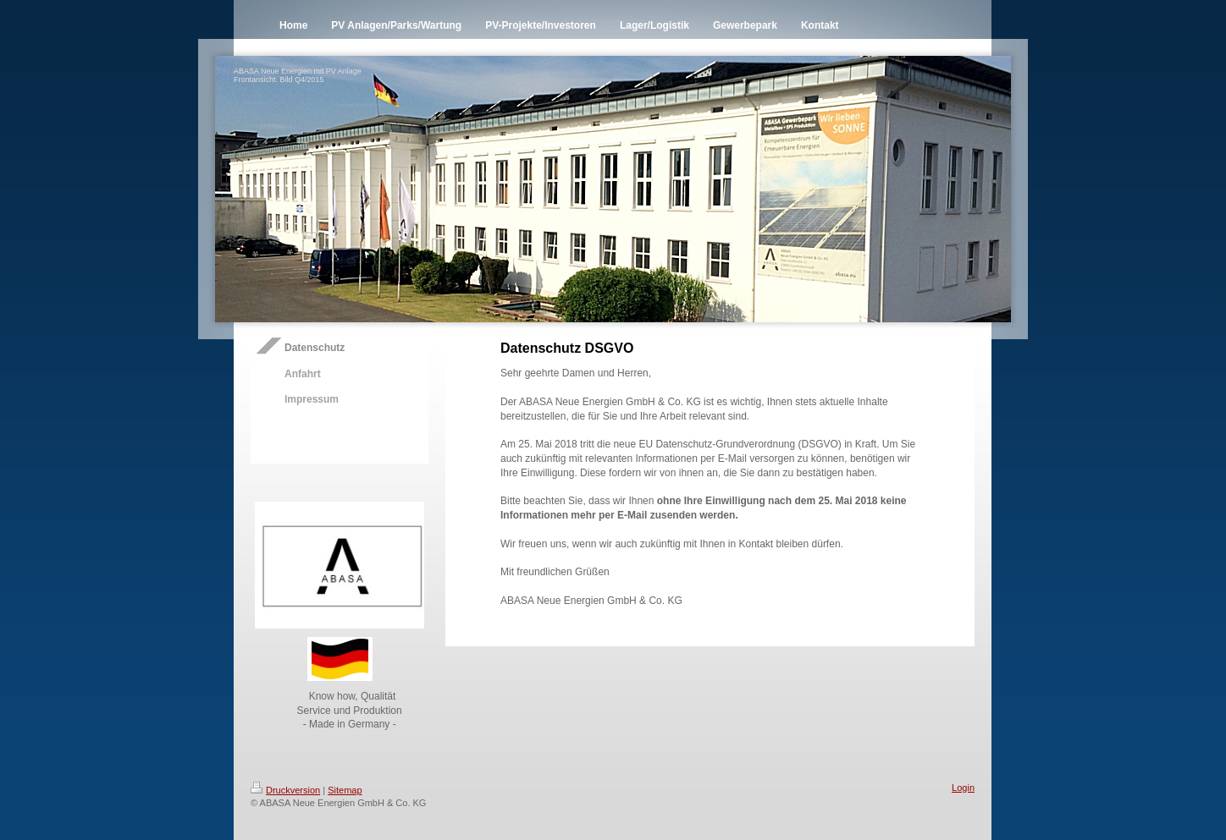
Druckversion (285, 790)
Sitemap (345, 790)
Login (963, 787)
